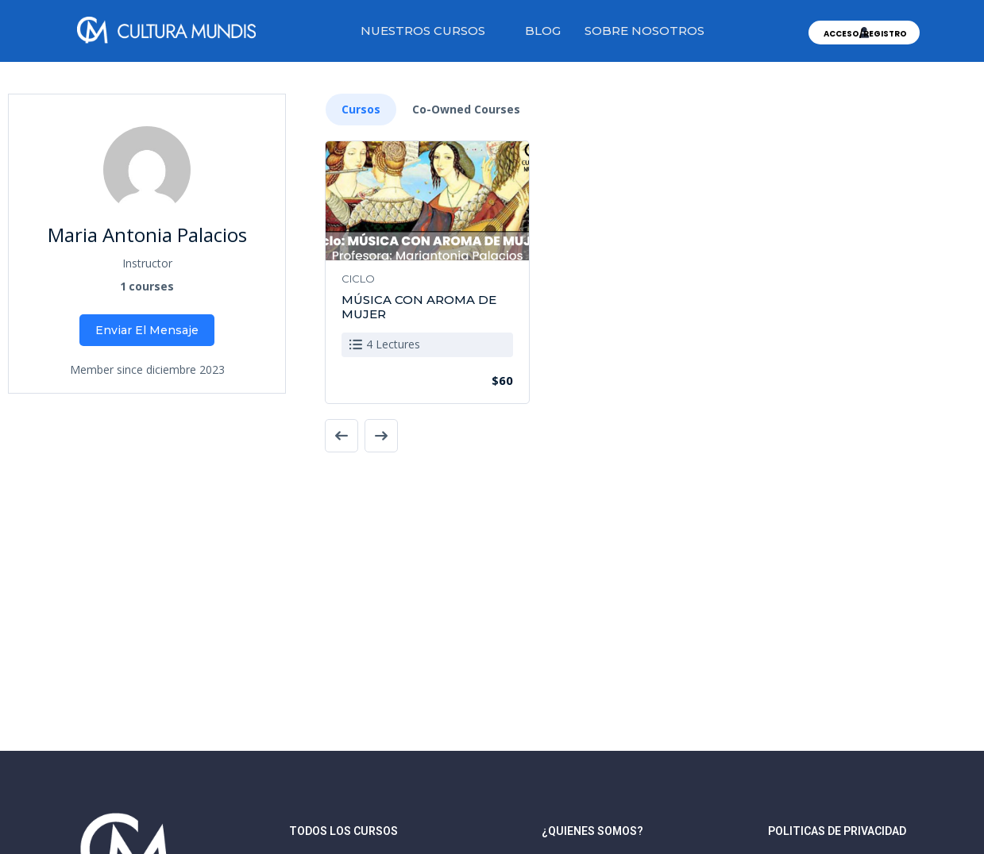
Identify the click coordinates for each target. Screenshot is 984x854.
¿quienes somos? (592, 831)
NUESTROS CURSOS (423, 30)
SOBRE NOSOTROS (644, 30)
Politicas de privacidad (837, 831)
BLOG (543, 30)
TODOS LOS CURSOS (343, 831)
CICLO (358, 278)
